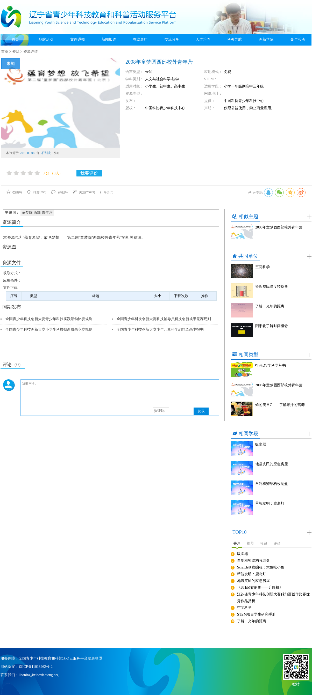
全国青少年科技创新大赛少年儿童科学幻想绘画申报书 (160, 329)
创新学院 (266, 39)
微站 (296, 683)
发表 (201, 411)
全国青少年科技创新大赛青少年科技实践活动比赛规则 (49, 319)
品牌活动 (46, 39)
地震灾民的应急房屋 (271, 464)
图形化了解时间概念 (271, 326)
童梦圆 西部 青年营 (37, 213)
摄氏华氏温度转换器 (271, 287)
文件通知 (77, 39)
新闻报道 (109, 39)
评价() (106, 192)
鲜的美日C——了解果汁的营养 (280, 405)
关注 (236, 543)
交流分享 (172, 39)
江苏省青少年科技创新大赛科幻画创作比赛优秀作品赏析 (273, 597)
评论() (59, 192)
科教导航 (234, 39)
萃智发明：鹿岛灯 (269, 503)
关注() (84, 192)
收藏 (263, 543)
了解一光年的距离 (269, 306)
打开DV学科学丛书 (270, 365)
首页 (15, 39)
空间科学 (262, 267)
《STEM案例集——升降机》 (260, 587)
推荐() (36, 192)
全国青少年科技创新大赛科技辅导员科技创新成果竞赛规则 (164, 319)
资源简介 (11, 222)
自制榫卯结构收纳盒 (271, 484)
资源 (15, 52)
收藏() (14, 192)
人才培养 (203, 39)
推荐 (250, 543)
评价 (277, 543)
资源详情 (30, 52)
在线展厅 (140, 39)
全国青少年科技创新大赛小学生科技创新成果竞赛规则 (49, 329)
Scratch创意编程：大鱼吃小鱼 (260, 567)
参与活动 (297, 39)
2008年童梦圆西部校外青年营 (278, 227)
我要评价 (89, 173)
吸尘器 (260, 444)
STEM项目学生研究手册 (256, 614)
